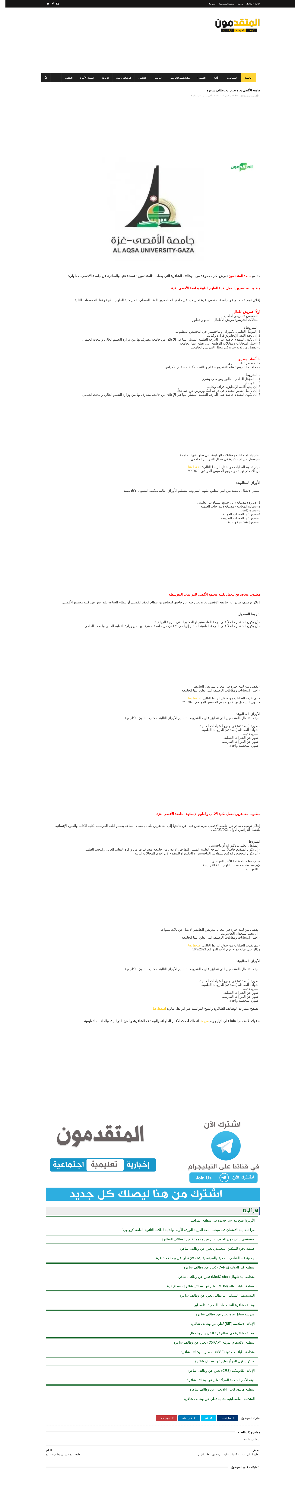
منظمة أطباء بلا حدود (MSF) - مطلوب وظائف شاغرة (212, 1322)
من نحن (234, 4)
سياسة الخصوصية (220, 4)
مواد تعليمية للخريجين (179, 78)
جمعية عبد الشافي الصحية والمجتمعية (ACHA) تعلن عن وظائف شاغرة (200, 1228)
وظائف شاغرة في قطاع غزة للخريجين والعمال (216, 1303)
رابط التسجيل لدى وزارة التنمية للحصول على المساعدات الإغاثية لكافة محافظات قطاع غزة (63, 144)
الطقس (67, 78)
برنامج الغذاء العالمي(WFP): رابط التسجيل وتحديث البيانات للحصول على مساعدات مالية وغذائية (64, 178)
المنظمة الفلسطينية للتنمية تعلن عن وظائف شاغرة (214, 1368)
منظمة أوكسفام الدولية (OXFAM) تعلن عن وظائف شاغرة (208, 1312)
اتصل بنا (207, 4)
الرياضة (103, 78)
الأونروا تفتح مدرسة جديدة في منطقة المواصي (216, 1190)
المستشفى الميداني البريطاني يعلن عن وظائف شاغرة (211, 1265)
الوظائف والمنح (122, 78)
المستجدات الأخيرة (210, 98)
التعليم (201, 78)
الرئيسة (247, 78)
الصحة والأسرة (86, 78)
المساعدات (231, 78)
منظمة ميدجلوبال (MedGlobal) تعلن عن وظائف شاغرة (210, 1246)
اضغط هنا (189, 450)
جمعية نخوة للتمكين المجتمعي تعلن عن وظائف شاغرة (211, 1218)
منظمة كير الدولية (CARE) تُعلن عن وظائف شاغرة (213, 1237)
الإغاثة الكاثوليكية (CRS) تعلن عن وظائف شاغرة (215, 1340)
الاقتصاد (141, 78)
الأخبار (215, 78)
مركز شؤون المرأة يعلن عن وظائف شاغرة (219, 1331)
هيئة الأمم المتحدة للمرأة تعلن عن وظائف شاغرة (215, 1350)
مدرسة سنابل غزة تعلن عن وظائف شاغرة (219, 1284)
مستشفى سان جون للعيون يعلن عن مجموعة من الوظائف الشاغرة (202, 1209)
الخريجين (156, 78)
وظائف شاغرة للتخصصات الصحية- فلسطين (218, 1275)
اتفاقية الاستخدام (247, 4)
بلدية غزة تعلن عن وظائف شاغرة (67, 294)
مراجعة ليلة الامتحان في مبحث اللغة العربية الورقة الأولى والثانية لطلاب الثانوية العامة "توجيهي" (182, 1199)
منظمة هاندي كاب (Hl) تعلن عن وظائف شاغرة (216, 1359)
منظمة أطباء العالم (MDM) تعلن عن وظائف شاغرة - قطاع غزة (205, 1256)
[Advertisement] (108, 40)
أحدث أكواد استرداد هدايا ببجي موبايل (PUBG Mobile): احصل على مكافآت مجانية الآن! (64, 281)
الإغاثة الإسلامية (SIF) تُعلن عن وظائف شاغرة (217, 1293)
